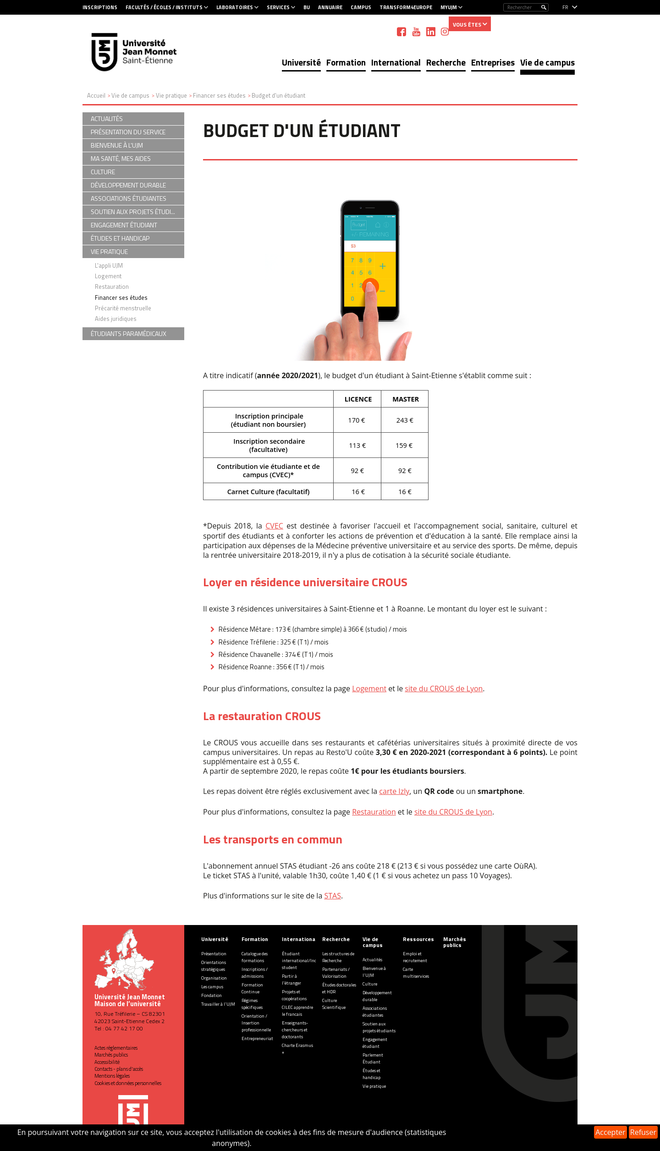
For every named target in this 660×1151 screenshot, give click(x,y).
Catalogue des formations (255, 957)
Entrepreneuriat (257, 1038)
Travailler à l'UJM (218, 1004)
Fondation (211, 995)
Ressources (418, 939)
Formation (346, 62)
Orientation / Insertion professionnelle (256, 1023)
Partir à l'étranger (291, 979)
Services (278, 7)
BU (306, 7)
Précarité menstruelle (123, 308)
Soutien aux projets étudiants (379, 1027)
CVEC (274, 526)
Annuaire (330, 7)
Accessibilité (107, 1062)
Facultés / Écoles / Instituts (164, 7)
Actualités (372, 959)
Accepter (610, 1132)
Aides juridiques (116, 318)
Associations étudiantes (375, 1012)
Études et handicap (371, 1074)
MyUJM (448, 7)
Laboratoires (234, 7)
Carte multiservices (416, 973)
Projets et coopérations (294, 995)
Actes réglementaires (116, 1048)
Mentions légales (112, 1075)
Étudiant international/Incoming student (305, 960)
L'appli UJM (109, 265)
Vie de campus (547, 62)
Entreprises (493, 62)
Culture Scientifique (334, 1004)
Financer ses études (121, 297)
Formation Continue (252, 988)
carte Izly (394, 791)
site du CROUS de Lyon (444, 688)
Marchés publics (111, 1054)
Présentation (213, 953)
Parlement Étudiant (373, 1058)
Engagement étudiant (375, 1043)
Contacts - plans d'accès (118, 1069)
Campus (361, 7)
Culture (370, 983)
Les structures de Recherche (338, 957)
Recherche (446, 62)
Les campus (212, 986)
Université (301, 62)
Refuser (643, 1132)
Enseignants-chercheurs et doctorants (295, 1029)
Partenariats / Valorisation (336, 973)
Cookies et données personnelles (127, 1083)
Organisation (214, 978)
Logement (369, 688)
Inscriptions (99, 7)
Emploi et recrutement (415, 957)
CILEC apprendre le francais (297, 1011)
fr (565, 7)
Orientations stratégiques (213, 966)
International (396, 62)
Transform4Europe (406, 7)
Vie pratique (374, 1086)
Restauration (374, 812)
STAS (332, 896)
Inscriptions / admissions (255, 973)
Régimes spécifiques (252, 1004)
